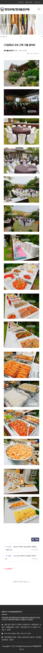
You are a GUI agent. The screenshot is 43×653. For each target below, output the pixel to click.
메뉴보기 (37, 2)
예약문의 (21, 2)
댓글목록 (8, 569)
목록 (35, 539)
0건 (15, 50)
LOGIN (29, 2)
